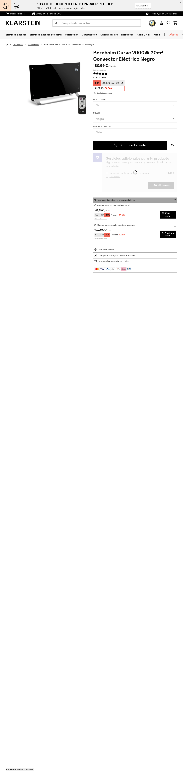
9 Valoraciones (99, 78)
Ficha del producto (99, 70)
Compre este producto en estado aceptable (118, 225)
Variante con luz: (102, 126)
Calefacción (18, 44)
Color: (96, 113)
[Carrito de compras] (175, 23)
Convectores (35, 44)
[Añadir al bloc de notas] (172, 145)
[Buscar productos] (96, 23)
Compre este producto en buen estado (115, 205)
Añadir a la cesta (130, 145)
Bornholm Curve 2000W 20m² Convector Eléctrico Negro (70, 44)
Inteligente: (99, 99)
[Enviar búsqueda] (56, 23)
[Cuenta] (161, 23)
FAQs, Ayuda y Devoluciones (164, 13)
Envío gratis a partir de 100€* (49, 13)
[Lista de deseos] (168, 23)
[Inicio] (9, 44)
